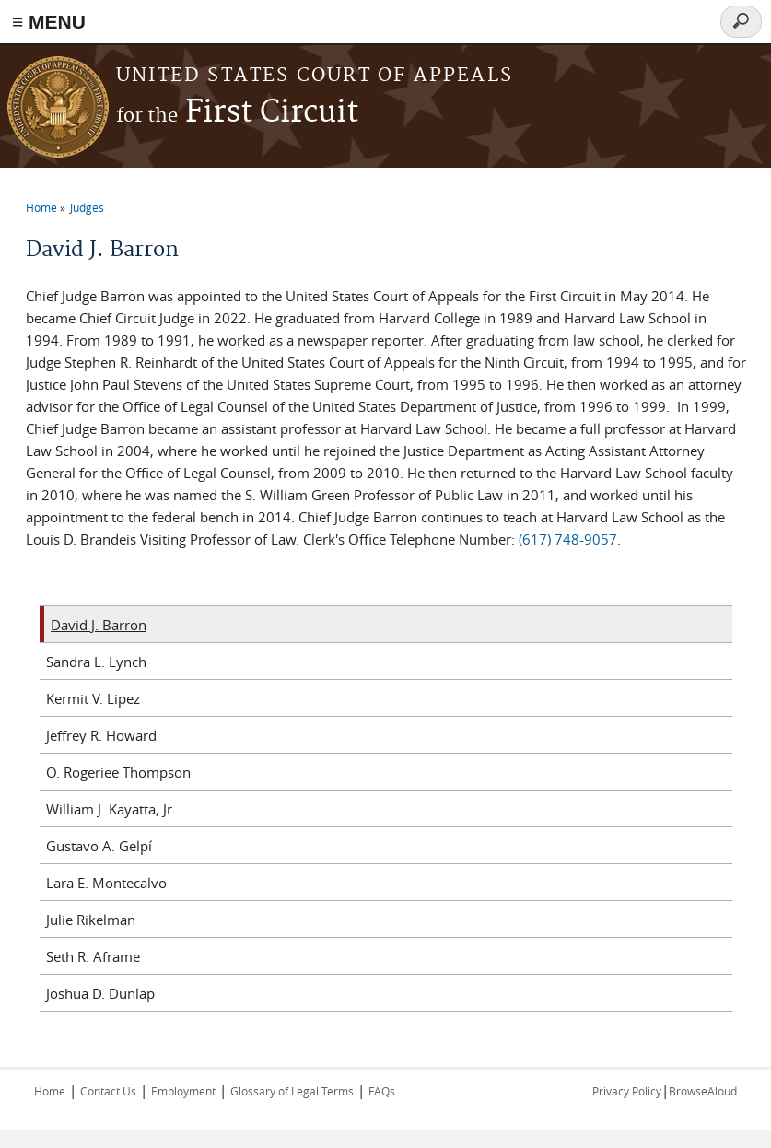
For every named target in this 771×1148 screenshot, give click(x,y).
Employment (183, 1091)
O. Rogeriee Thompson (118, 772)
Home (41, 207)
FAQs (381, 1091)
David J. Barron (98, 624)
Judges (87, 207)
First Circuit (237, 113)
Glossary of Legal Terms (292, 1091)
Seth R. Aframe (93, 956)
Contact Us (108, 1091)
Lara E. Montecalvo (106, 882)
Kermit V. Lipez (93, 698)
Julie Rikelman (90, 919)
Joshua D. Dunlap (100, 993)
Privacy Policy (626, 1091)
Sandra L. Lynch (96, 661)
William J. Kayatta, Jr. (111, 809)
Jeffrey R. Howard (101, 735)
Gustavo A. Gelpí (99, 846)
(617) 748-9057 (568, 539)
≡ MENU (49, 21)
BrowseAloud (703, 1091)
